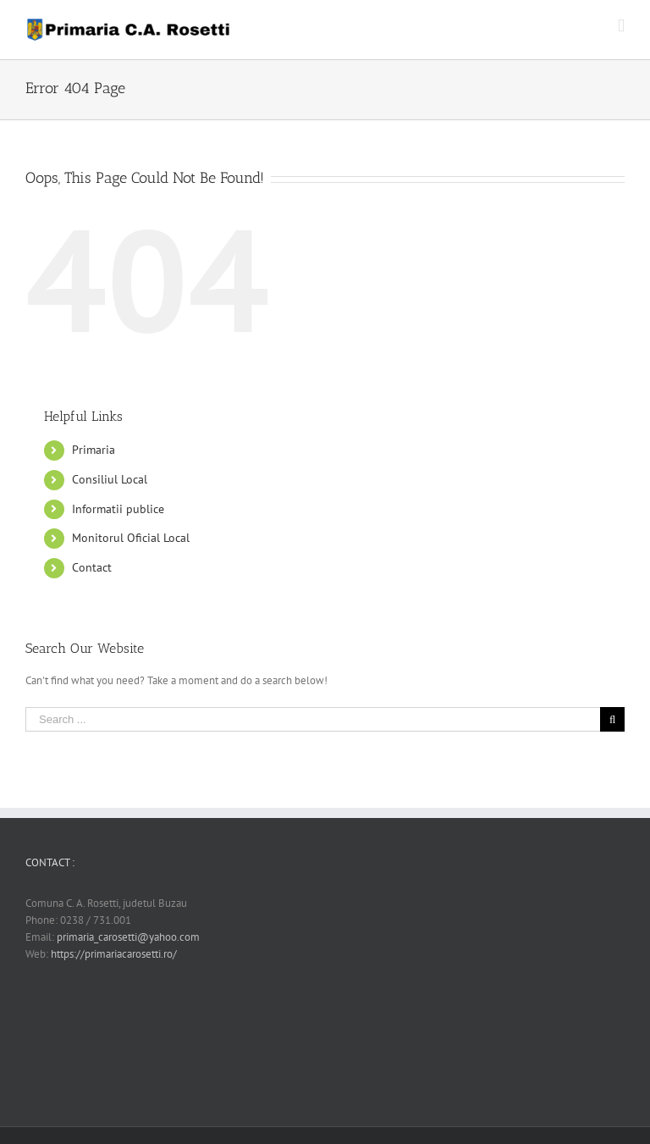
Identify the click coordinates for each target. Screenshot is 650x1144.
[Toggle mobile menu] (621, 26)
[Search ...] (312, 719)
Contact (92, 567)
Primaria (93, 449)
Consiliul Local (109, 479)
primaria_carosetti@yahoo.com (128, 937)
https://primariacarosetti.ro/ (114, 954)
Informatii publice (118, 509)
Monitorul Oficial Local (131, 537)
